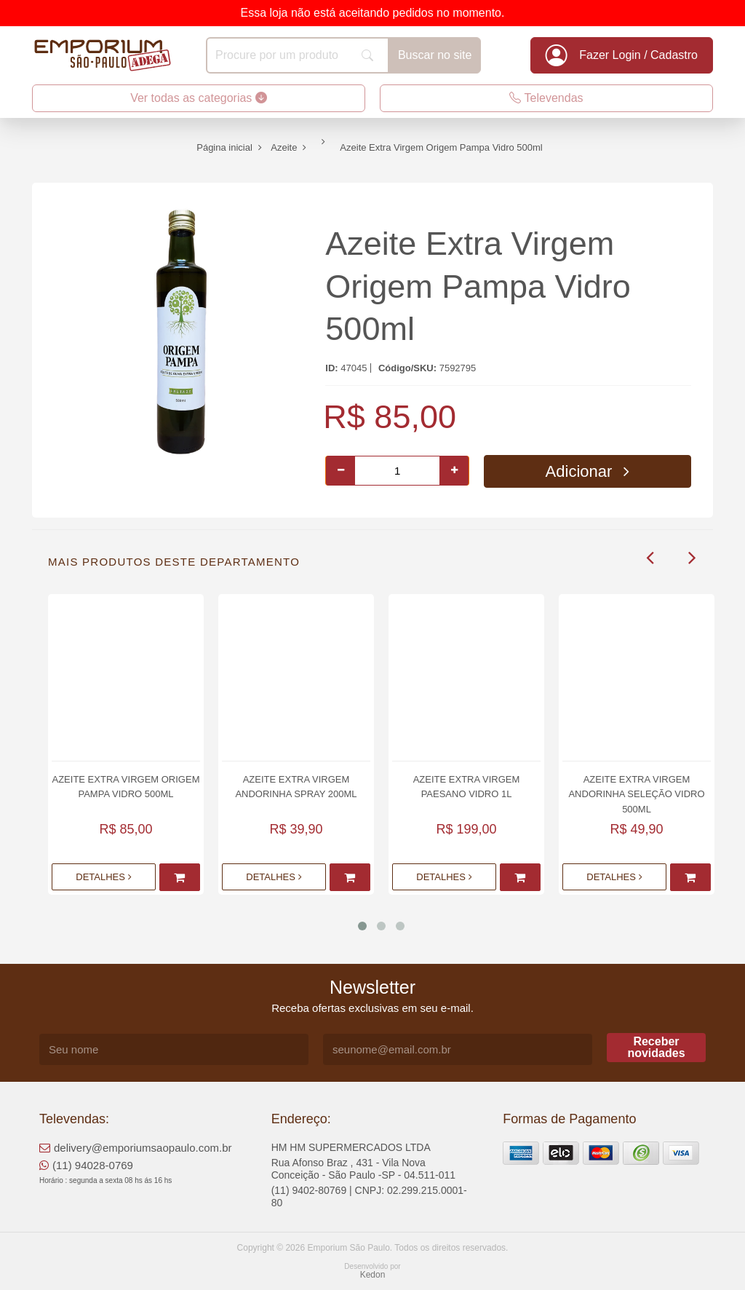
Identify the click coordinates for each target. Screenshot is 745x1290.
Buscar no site (434, 55)
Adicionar (588, 471)
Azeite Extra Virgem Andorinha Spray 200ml (295, 786)
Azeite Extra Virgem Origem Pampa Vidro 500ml (477, 286)
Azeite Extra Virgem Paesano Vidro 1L (466, 786)
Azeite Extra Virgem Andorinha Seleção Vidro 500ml (636, 794)
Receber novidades (656, 1047)
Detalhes (103, 876)
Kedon (373, 1275)
